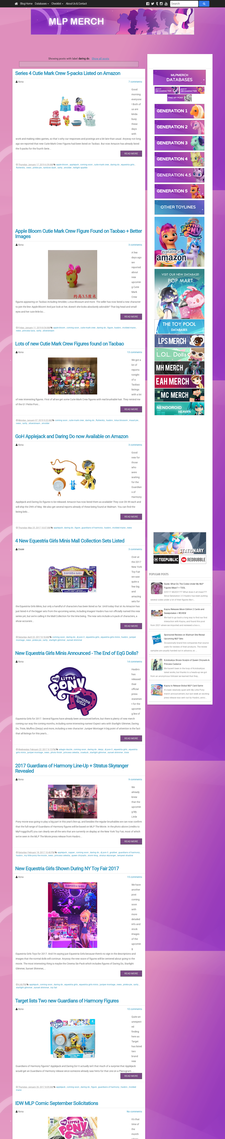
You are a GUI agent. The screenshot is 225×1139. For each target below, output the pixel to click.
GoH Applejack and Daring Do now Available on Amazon (71, 394)
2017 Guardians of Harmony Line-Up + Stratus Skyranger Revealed (71, 672)
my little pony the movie (35, 739)
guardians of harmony (92, 471)
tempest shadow (125, 739)
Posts (153, 1105)
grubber (114, 736)
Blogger (143, 1132)
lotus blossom (121, 378)
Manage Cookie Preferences (115, 1132)
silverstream (48, 301)
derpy (101, 653)
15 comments (134, 761)
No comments (134, 962)
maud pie (134, 378)
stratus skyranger (107, 739)
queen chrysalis (79, 739)
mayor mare (132, 1056)
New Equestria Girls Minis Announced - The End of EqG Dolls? (76, 577)
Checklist (57, 3)
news (29, 153)
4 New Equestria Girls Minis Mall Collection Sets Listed (69, 484)
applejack (74, 150)
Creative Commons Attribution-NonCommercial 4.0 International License (125, 1126)
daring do (115, 150)
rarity (60, 153)
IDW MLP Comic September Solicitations (56, 954)
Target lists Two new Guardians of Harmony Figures (66, 862)
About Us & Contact (76, 3)
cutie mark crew (102, 150)
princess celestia (71, 656)
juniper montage (35, 656)
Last (96, 1083)
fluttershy (20, 153)
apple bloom (62, 150)
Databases (42, 3)
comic (58, 1056)
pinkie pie (37, 153)
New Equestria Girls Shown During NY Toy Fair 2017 (67, 753)
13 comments (134, 322)
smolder (68, 153)
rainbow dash (50, 153)
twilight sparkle (80, 153)
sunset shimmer (74, 563)
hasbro (117, 298)
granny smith (114, 1056)
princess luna (29, 301)
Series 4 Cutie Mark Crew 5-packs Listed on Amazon (67, 73)
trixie (126, 656)
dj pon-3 (81, 560)
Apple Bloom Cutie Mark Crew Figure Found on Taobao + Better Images (78, 219)
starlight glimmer (57, 563)
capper (71, 736)
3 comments (135, 230)
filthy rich (91, 1056)
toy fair (53, 849)
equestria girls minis (110, 560)
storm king (93, 739)
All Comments (158, 1111)
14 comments (134, 585)
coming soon (86, 150)
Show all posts (100, 58)
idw (123, 1056)
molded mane (129, 298)
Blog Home (26, 3)
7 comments (135, 81)
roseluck (85, 656)
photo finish (57, 656)
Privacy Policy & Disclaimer (90, 1132)
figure (110, 298)
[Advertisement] (112, 44)
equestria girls (128, 150)
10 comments (134, 870)
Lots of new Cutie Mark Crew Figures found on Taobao (69, 314)
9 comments (135, 683)
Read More (131, 138)
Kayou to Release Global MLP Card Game (183, 685)
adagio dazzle (66, 653)
